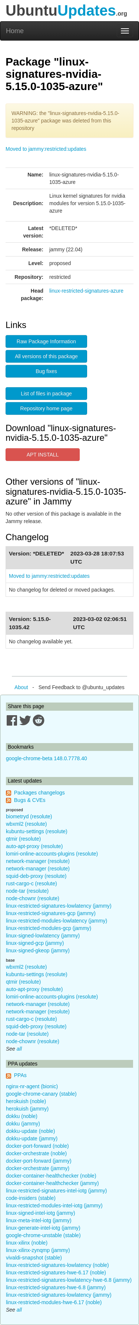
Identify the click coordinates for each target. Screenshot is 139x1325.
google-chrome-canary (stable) (41, 1094)
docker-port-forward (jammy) (39, 1161)
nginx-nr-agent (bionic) (32, 1086)
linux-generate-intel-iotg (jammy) (43, 1228)
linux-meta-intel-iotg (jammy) (39, 1220)
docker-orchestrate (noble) (36, 1153)
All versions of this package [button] (46, 356)
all (19, 1049)
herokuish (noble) (26, 1101)
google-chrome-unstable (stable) (43, 1235)
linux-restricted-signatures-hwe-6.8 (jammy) (56, 1287)
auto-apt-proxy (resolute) (34, 846)
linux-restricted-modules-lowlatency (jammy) (56, 921)
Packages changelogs (39, 793)
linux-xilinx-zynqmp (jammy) (38, 1250)
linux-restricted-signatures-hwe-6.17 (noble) (56, 1272)
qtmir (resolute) (23, 839)
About (21, 687)
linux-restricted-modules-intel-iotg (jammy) (54, 1205)
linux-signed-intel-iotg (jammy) (40, 1213)
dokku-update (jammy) (31, 1138)
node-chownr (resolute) (32, 898)
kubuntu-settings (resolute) (36, 831)
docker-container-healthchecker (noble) (51, 1176)
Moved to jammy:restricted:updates (46, 149)
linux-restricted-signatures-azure (86, 291)
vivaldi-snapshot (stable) (34, 1258)
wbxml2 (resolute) (26, 824)
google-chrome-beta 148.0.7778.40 (46, 758)
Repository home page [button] (46, 408)
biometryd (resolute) (29, 816)
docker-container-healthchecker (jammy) (52, 1183)
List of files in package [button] (46, 393)
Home (15, 31)
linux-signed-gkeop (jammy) (38, 950)
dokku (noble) (21, 1116)
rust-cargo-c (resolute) (31, 883)
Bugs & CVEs (30, 800)
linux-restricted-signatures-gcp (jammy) (51, 913)
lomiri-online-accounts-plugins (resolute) (52, 854)
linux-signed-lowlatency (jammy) (43, 936)
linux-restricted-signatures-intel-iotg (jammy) (56, 1191)
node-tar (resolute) (27, 891)
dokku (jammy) (23, 1124)
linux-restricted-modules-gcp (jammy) (48, 928)
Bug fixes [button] (46, 371)
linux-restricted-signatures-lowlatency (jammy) (59, 906)
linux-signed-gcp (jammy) (35, 943)
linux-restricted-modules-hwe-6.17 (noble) (54, 1302)
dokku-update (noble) (30, 1131)
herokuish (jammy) (27, 1109)
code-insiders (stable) (31, 1198)
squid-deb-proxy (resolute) (36, 876)
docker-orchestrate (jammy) (37, 1168)
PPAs (20, 1075)
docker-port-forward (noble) (37, 1146)
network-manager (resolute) (38, 861)
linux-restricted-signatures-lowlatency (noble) (57, 1265)
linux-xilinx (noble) (26, 1243)
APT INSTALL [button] (43, 455)
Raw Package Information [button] (46, 341)
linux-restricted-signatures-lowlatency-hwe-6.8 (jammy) (69, 1280)
